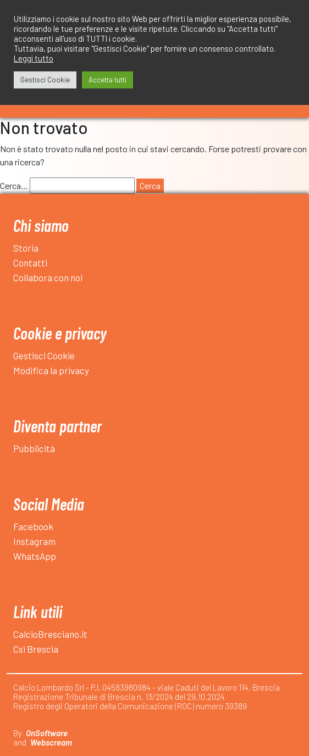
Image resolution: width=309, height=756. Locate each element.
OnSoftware (47, 733)
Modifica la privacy (51, 370)
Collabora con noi (47, 277)
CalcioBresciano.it (50, 634)
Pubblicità (34, 448)
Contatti (30, 262)
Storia (25, 247)
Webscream (51, 742)
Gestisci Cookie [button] (45, 79)
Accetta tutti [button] (107, 79)
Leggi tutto (33, 58)
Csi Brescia (35, 648)
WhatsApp (34, 556)
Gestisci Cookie (44, 355)
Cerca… (14, 185)
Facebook (33, 526)
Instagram (34, 541)
